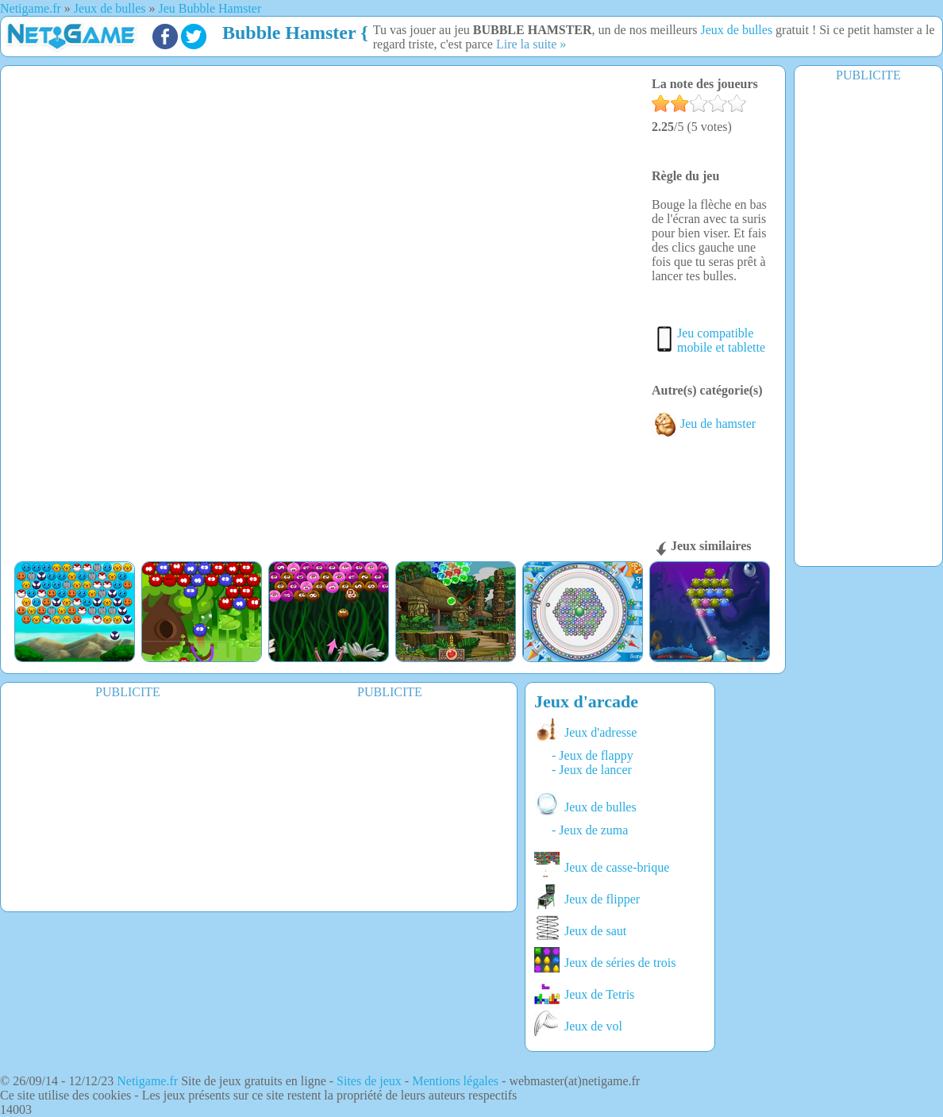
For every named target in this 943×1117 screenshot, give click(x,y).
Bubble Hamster (289, 32)
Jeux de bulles (736, 30)
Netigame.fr (147, 1081)
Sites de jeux (369, 1081)
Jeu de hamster (704, 423)
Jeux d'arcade (586, 701)
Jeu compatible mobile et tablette (721, 340)
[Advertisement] (128, 801)
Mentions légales (455, 1081)
